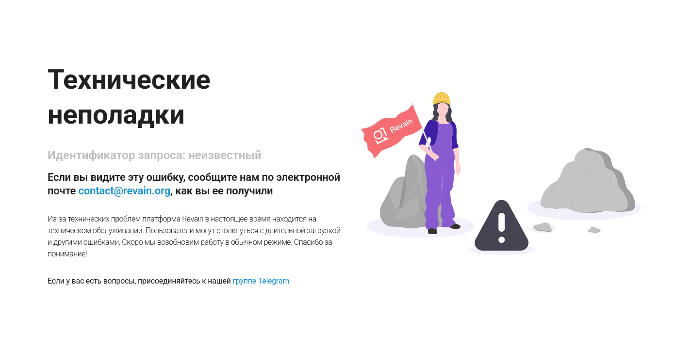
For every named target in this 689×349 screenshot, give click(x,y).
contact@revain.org (124, 191)
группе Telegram (260, 281)
